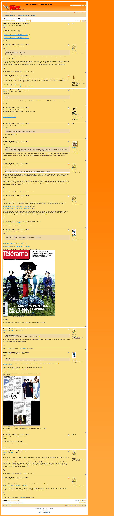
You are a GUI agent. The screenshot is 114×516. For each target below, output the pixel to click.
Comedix (73, 79)
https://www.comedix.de (17, 84)
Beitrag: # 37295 (6, 109)
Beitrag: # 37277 (6, 46)
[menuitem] (11, 13)
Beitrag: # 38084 (6, 330)
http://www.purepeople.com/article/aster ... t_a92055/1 (15, 369)
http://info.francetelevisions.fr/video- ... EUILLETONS (15, 243)
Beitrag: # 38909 (6, 478)
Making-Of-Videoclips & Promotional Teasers (18, 19)
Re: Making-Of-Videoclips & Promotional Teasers (16, 44)
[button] (85, 21)
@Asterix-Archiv (8, 86)
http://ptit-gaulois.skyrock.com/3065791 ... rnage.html (15, 485)
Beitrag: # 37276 (6, 25)
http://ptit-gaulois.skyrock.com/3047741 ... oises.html (15, 222)
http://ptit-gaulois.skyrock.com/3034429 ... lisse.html (16, 34)
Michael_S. (74, 147)
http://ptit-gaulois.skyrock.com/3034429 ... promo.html (16, 37)
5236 (76, 238)
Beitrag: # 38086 (6, 353)
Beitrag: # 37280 (6, 76)
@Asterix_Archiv (19, 86)
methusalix (74, 235)
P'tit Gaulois (5, 202)
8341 (76, 52)
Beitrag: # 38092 (6, 436)
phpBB (40, 508)
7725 (76, 82)
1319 (76, 149)
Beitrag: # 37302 (6, 142)
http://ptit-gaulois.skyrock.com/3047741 (13, 239)
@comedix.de (30, 86)
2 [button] (82, 21)
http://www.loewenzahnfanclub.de (9, 117)
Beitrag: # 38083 (6, 231)
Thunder (73, 113)
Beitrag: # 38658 (6, 452)
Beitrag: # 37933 (6, 197)
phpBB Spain (46, 509)
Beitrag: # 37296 (6, 125)
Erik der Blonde (23, 71)
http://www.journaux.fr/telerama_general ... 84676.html (15, 444)
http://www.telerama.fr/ (8, 364)
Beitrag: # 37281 (6, 91)
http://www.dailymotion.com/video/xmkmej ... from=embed (16, 246)
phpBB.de (49, 511)
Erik (72, 49)
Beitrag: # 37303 (6, 164)
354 (75, 116)
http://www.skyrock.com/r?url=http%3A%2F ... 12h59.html (16, 205)
